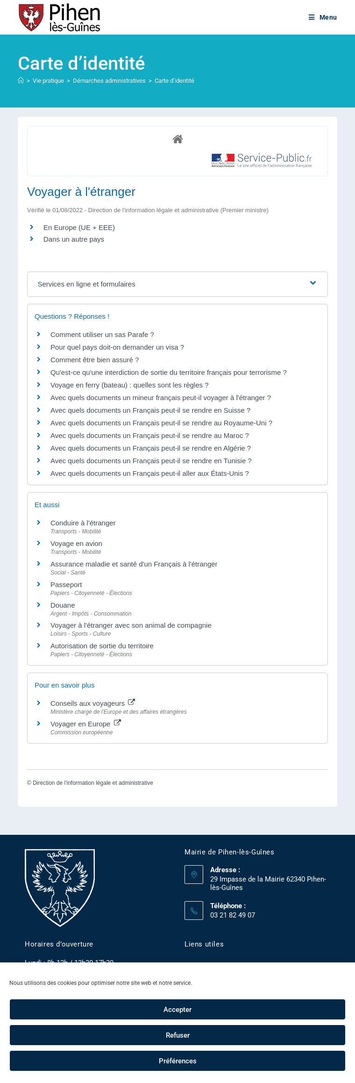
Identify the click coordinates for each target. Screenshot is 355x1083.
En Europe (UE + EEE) (79, 227)
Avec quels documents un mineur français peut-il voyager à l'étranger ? (160, 398)
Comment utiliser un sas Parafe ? (102, 334)
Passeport (66, 584)
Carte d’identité (174, 80)
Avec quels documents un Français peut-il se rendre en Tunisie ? (151, 461)
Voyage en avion (76, 543)
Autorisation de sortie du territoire (102, 646)
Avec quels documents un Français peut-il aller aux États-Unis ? (149, 473)
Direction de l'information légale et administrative (93, 783)
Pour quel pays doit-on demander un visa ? (117, 347)
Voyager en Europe (85, 724)
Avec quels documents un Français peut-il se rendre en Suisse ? (150, 410)
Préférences (178, 1061)
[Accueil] (21, 80)
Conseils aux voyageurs (92, 703)
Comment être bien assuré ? (94, 360)
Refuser (178, 1035)
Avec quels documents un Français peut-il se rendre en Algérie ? (150, 448)
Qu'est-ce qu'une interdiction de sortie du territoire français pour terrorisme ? (168, 372)
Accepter (177, 1009)
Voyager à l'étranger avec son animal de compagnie (131, 625)
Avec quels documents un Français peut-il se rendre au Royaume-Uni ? (161, 423)
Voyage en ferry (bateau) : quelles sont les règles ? (129, 385)
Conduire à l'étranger (83, 523)
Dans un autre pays (73, 239)
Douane (62, 605)
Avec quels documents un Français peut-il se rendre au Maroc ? (149, 435)
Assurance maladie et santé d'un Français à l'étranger (134, 564)
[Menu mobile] (323, 17)
